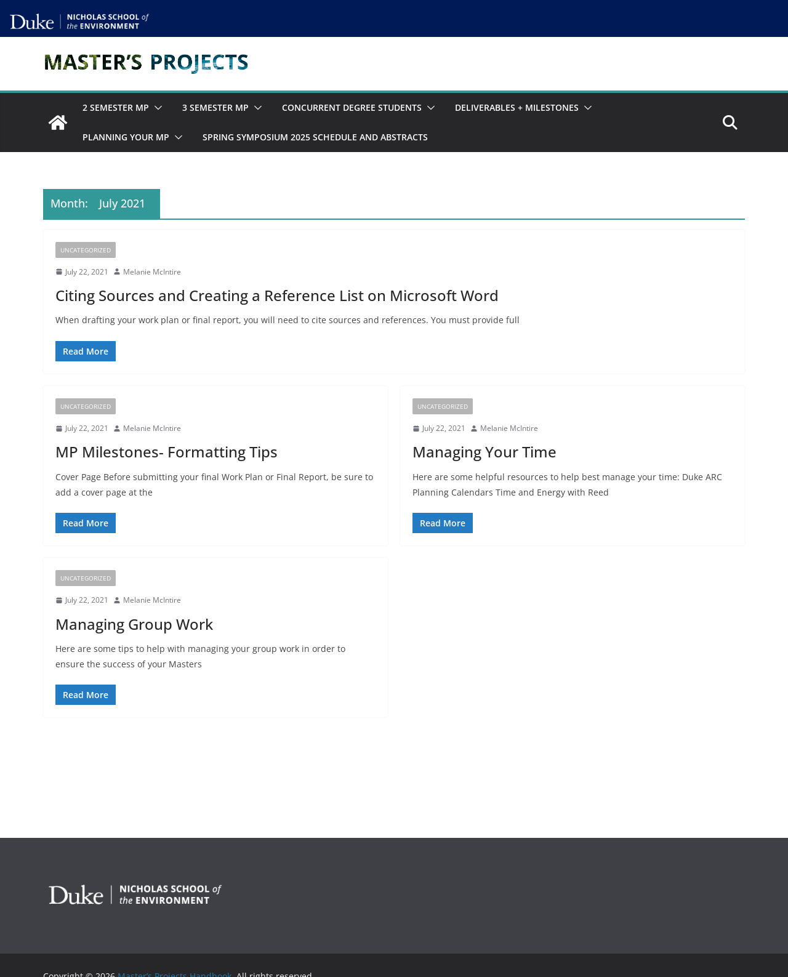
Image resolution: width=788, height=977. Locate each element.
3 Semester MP (215, 107)
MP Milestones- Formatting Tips (166, 451)
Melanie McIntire (152, 272)
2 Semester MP (115, 107)
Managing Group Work (134, 624)
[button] (156, 107)
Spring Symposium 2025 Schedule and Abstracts (315, 137)
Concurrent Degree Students (352, 107)
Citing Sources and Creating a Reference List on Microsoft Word (277, 295)
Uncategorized (85, 250)
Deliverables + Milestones (517, 107)
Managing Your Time (484, 451)
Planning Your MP (125, 137)
